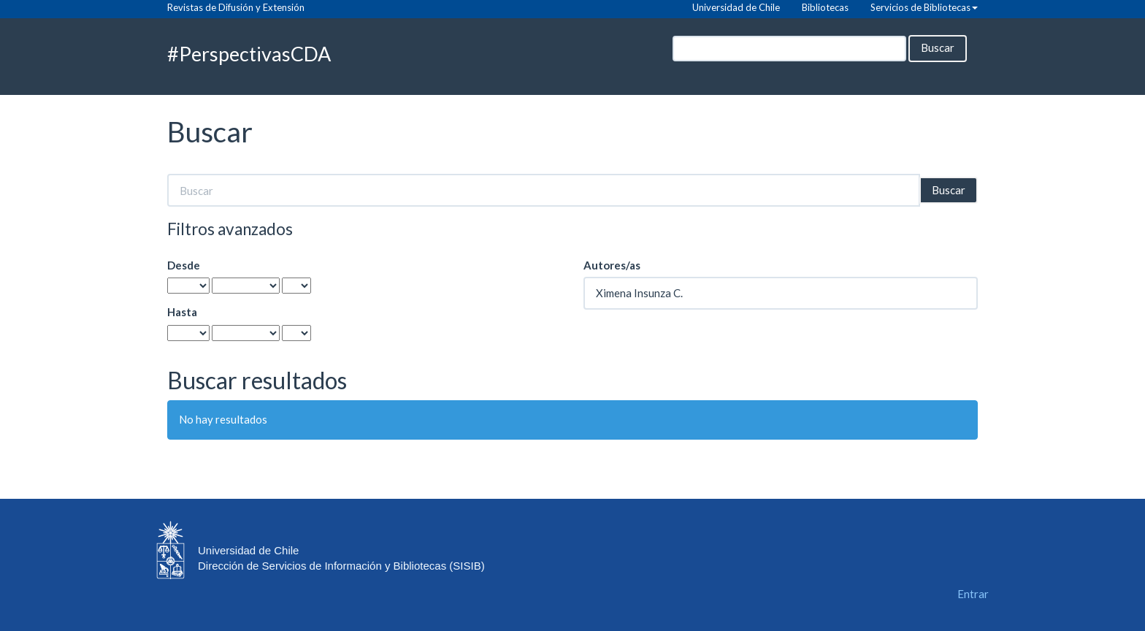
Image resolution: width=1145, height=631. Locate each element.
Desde (183, 265)
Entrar (973, 593)
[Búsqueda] (789, 48)
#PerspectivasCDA (249, 54)
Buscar (937, 47)
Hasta (182, 311)
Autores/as (611, 265)
